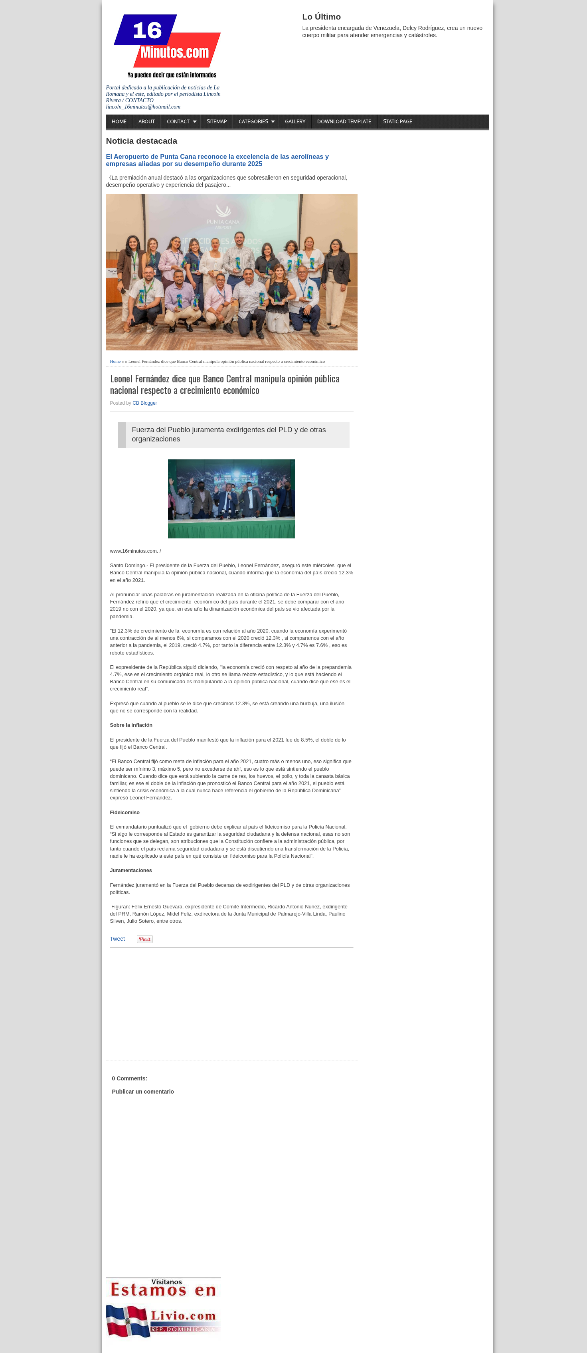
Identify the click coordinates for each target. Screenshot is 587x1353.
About (146, 122)
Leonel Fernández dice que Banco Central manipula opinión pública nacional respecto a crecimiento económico (225, 384)
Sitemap (217, 122)
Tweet (117, 939)
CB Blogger (144, 403)
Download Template (344, 122)
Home (119, 122)
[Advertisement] (172, 1003)
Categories (253, 122)
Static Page (397, 122)
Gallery (295, 122)
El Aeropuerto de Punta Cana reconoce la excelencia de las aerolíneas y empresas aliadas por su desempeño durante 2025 (217, 160)
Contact (178, 122)
